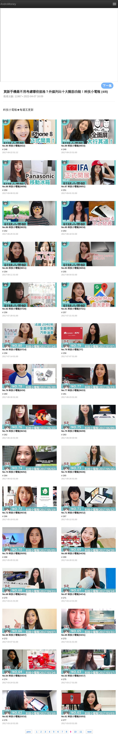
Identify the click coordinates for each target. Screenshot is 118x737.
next (89, 732)
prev (29, 732)
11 (81, 732)
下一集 (107, 85)
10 (75, 732)
